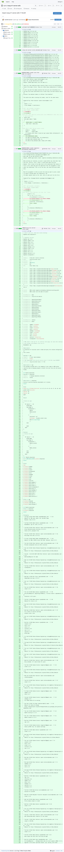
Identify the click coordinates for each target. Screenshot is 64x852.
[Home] (3, 1)
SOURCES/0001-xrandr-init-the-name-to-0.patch (31, 73)
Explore (8, 1)
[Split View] (58, 24)
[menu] (61, 24)
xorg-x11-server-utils (14, 5)
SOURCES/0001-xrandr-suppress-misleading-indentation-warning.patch (31, 149)
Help (13, 1)
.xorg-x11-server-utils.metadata (31, 50)
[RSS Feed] (35, 5)
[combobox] (54, 24)
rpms (5, 5)
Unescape (54, 27)
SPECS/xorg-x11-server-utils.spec (29, 228)
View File (59, 27)
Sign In (60, 1)
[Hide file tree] (2, 24)
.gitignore (25, 27)
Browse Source (57, 13)
